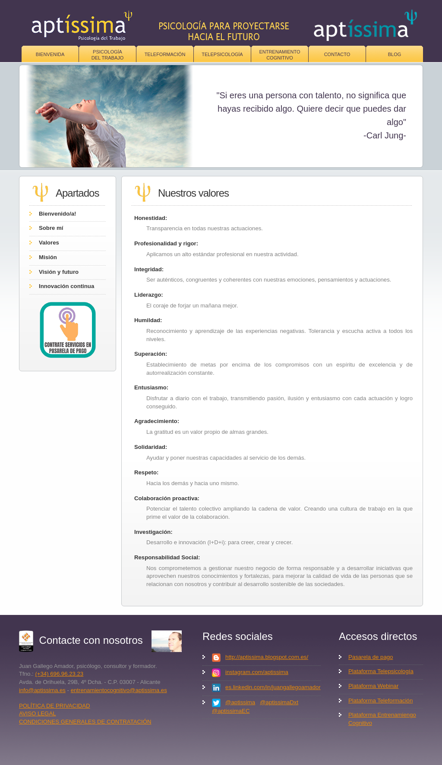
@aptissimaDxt (279, 702)
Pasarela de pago (370, 657)
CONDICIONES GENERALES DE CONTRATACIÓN (85, 721)
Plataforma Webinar (373, 686)
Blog (394, 54)
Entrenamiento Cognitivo (279, 54)
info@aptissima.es (42, 690)
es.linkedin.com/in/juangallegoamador (273, 687)
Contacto (337, 54)
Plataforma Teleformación (380, 700)
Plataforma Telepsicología (381, 671)
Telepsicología (222, 54)
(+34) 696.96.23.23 (59, 674)
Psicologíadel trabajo (108, 54)
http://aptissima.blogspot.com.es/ (266, 657)
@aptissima (240, 702)
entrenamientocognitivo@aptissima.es (119, 690)
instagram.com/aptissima (256, 672)
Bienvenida (50, 54)
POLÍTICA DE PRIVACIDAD (54, 705)
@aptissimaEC (230, 711)
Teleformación (165, 54)
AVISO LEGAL (37, 713)
